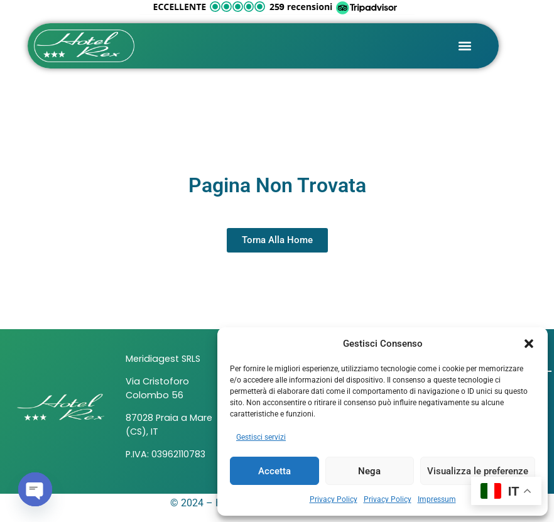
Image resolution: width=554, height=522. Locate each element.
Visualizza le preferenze (477, 471)
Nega (369, 471)
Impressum (437, 499)
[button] (529, 343)
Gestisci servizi (261, 437)
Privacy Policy (333, 499)
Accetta (274, 471)
